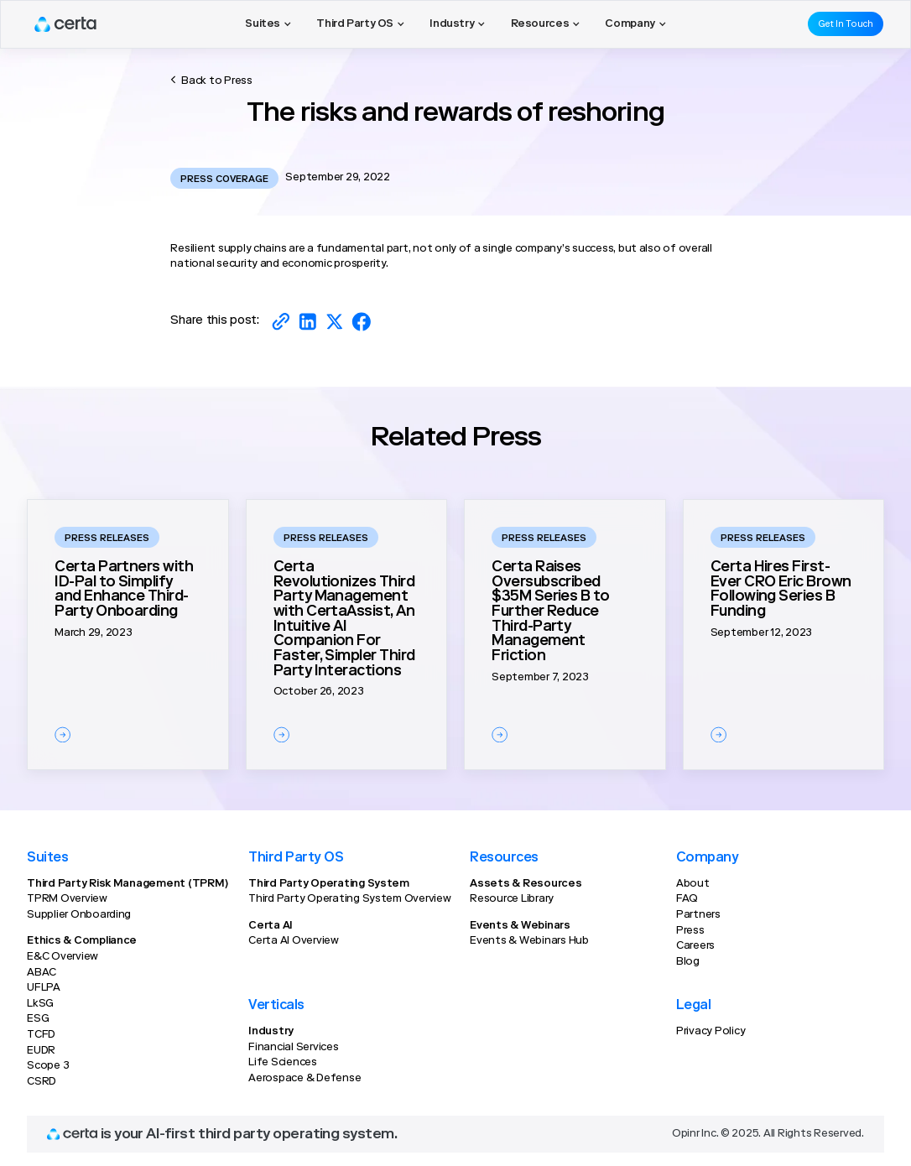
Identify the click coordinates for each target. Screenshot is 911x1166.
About (693, 884)
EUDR (41, 1051)
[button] (268, 24)
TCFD (41, 1035)
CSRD (41, 1082)
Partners (698, 915)
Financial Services (293, 1048)
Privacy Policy (710, 1032)
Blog (688, 962)
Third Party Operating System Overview (349, 899)
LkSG (40, 1004)
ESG (38, 1019)
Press (690, 931)
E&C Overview (62, 957)
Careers (695, 946)
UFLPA (43, 988)
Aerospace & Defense (304, 1079)
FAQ (687, 899)
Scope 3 (48, 1066)
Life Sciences (282, 1063)
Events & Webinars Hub (529, 941)
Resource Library (512, 899)
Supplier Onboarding (79, 915)
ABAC (41, 973)
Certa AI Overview (293, 941)
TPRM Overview (67, 899)
